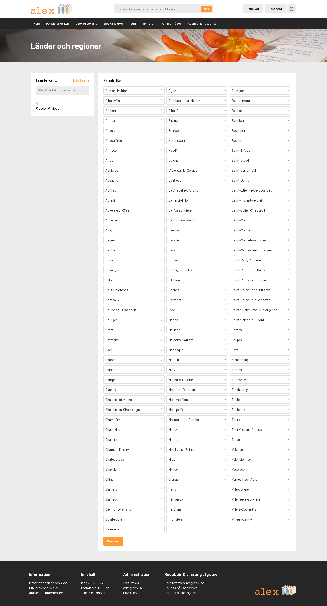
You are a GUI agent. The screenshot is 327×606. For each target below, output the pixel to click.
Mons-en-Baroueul (182, 389)
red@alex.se (195, 583)
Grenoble (174, 130)
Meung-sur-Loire (180, 379)
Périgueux (175, 499)
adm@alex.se (133, 588)
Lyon (172, 310)
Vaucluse (238, 469)
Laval (172, 250)
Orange (173, 479)
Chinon (110, 479)
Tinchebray (240, 389)
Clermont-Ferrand (118, 509)
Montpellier (176, 409)
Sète (235, 350)
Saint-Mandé (241, 230)
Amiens (111, 120)
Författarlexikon (57, 23)
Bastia (110, 250)
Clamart (111, 489)
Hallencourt (176, 140)
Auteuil (110, 200)
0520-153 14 (131, 592)
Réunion (238, 120)
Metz (172, 369)
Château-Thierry (117, 449)
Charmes (111, 439)
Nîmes (173, 469)
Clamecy (111, 499)
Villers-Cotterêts (244, 509)
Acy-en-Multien (116, 90)
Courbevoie (113, 519)
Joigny (173, 160)
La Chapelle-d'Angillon (184, 190)
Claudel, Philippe (47, 108)
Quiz (133, 23)
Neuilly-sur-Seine (181, 449)
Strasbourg (240, 359)
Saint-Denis (240, 180)
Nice (171, 459)
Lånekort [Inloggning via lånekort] (253, 9)
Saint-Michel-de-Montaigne (252, 250)
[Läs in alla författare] (81, 80)
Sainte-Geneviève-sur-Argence (254, 310)
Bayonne (111, 260)
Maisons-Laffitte (181, 340)
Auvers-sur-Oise (117, 210)
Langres (174, 230)
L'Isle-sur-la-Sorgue (182, 170)
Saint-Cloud (240, 160)
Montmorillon (178, 399)
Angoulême (113, 140)
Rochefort (239, 130)
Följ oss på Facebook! (181, 588)
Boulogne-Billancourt (121, 310)
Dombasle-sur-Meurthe (185, 100)
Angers (110, 130)
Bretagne (112, 340)
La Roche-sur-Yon (181, 220)
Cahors (110, 359)
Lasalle (173, 240)
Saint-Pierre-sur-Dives (248, 270)
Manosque (175, 350)
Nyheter (148, 23)
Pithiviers (175, 519)
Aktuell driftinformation (46, 592)
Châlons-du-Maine (118, 399)
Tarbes (237, 369)
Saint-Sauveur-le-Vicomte (251, 300)
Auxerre (111, 220)
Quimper (238, 90)
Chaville (111, 469)
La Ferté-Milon (179, 200)
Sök (206, 9)
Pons (172, 529)
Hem (36, 23)
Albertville (112, 100)
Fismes (173, 120)
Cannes (110, 389)
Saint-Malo (240, 220)
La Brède (174, 180)
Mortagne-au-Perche (183, 419)
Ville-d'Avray (241, 489)
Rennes (237, 110)
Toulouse (238, 409)
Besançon (112, 270)
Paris (172, 489)
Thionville (239, 379)
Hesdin (173, 150)
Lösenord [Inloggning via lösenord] (275, 9)
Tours (236, 419)
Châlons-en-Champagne (123, 409)
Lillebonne (175, 280)
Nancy (173, 429)
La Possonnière (180, 210)
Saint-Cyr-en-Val (244, 170)
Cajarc (110, 369)
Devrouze (112, 529)
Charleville (112, 429)
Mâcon (173, 320)
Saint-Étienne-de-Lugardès (252, 190)
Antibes (111, 150)
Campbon (112, 379)
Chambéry (112, 419)
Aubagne (111, 180)
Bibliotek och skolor (43, 588)
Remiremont (241, 100)
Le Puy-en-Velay (180, 270)
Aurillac (110, 190)
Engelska (292, 9)
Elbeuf (173, 110)
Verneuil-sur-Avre (244, 479)
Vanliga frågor (171, 23)
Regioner (113, 541)
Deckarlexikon (114, 23)
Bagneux (111, 240)
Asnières (111, 170)
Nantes (173, 439)
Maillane (174, 330)
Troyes (237, 439)
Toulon (237, 399)
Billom (110, 280)
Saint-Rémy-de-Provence (250, 280)
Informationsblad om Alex (48, 583)
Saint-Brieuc (241, 150)
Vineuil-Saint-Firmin (246, 519)
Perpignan (175, 509)
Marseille (174, 359)
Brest (109, 330)
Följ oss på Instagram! (181, 592)
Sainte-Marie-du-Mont (248, 320)
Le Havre (174, 260)
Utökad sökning (86, 23)
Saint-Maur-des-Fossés (249, 240)
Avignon (111, 230)
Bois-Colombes (116, 290)
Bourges (111, 320)
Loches (173, 290)
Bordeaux (112, 300)
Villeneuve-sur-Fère (246, 499)
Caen (109, 350)
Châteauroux (114, 459)
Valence (237, 449)
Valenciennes (241, 459)
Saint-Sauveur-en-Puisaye (251, 290)
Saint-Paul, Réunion (246, 260)
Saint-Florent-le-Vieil (247, 200)
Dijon (172, 90)
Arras (109, 160)
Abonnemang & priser (203, 23)
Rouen (236, 140)
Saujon (237, 340)
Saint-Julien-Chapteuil (248, 210)
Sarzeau (238, 330)
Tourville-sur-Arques (247, 429)
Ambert (110, 110)
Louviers (174, 300)
